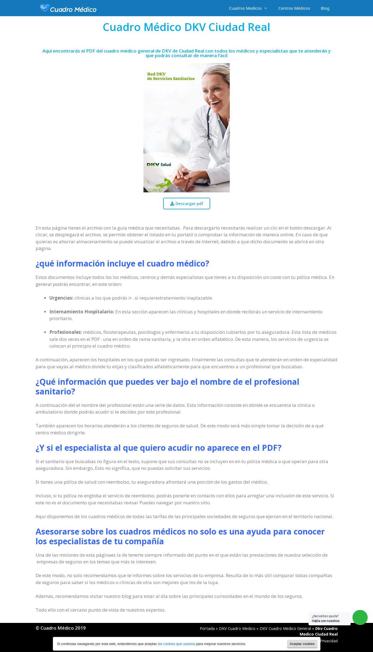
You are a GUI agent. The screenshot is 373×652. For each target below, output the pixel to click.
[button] (186, 203)
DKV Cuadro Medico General (285, 628)
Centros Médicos (294, 8)
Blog (325, 8)
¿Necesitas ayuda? (326, 618)
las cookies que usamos (176, 644)
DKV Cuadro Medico (237, 628)
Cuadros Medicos (251, 8)
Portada (207, 628)
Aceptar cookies (302, 644)
